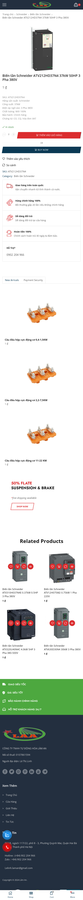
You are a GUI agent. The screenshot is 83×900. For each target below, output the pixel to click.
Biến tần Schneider (40, 14)
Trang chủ (8, 14)
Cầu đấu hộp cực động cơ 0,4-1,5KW (27, 338)
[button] (22, 505)
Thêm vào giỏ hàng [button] (17, 565)
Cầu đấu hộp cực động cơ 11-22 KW (27, 459)
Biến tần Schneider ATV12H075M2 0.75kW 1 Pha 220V (61, 591)
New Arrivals (12, 278)
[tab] (11, 279)
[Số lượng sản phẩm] (8, 134)
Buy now (42, 148)
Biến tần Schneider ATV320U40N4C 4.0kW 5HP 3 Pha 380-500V (19, 649)
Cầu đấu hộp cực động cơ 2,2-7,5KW (27, 399)
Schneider (21, 14)
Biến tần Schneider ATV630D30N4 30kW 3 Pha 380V (60, 649)
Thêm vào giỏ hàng (50, 134)
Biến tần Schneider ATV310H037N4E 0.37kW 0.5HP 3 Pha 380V (17, 591)
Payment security (33, 278)
